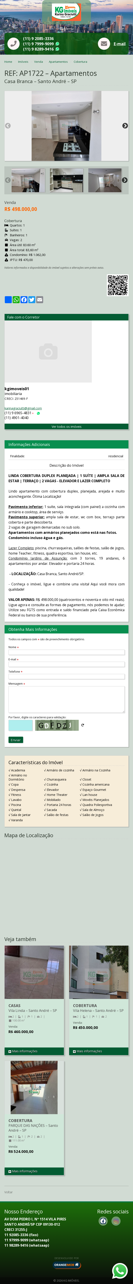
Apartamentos (58, 62)
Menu (66, 28)
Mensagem (17, 683)
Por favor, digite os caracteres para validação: (37, 717)
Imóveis (23, 62)
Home (8, 62)
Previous (8, 126)
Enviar (16, 740)
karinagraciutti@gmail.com (23, 408)
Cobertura (80, 62)
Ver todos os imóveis (67, 427)
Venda (39, 62)
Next (125, 126)
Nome (14, 647)
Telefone (15, 671)
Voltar (8, 1192)
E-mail (120, 43)
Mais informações (23, 1051)
